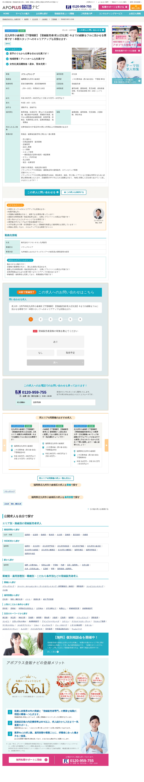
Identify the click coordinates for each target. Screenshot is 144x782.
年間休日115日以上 (26, 608)
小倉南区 (45, 19)
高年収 (5, 608)
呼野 (52, 569)
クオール (88, 625)
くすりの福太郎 (76, 625)
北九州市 (35, 19)
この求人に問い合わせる (90, 30)
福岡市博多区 (91, 550)
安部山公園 (45, 565)
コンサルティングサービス (110, 14)
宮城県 (30, 617)
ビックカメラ (47, 625)
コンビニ (5, 621)
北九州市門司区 (48, 546)
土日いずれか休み (19, 621)
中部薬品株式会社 (62, 629)
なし (40, 353)
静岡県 (38, 617)
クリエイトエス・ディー (81, 621)
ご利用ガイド (90, 2)
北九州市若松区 (63, 546)
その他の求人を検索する (99, 509)
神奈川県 (22, 617)
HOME (6, 14)
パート (28, 599)
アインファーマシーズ (50, 621)
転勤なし (62, 608)
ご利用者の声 (86, 14)
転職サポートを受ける (113, 7)
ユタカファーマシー (10, 629)
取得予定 (70, 353)
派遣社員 (36, 599)
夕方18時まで (51, 608)
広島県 (63, 617)
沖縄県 (85, 535)
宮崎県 (67, 535)
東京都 (5, 617)
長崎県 (43, 535)
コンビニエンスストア (94, 586)
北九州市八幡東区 (48, 550)
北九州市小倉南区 (31, 550)
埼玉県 (13, 617)
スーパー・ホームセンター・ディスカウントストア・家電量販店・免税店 (45, 586)
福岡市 (27, 546)
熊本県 (51, 535)
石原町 (45, 569)
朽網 (62, 565)
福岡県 (26, 19)
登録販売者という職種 (64, 14)
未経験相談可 (87, 608)
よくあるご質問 (103, 2)
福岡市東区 (78, 550)
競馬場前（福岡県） (65, 569)
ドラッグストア (9, 491)
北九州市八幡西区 (65, 550)
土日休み (39, 608)
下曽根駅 (54, 19)
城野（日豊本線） (31, 565)
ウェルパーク (77, 629)
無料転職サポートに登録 (29, 759)
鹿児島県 (76, 535)
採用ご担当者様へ (136, 2)
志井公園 (85, 565)
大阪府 (54, 617)
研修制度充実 (74, 608)
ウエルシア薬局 (99, 621)
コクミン (65, 621)
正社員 (6, 504)
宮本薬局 (48, 629)
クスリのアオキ (36, 629)
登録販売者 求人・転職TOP (11, 19)
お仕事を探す (42, 14)
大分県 (59, 535)
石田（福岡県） (73, 565)
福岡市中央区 (30, 554)
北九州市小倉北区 (94, 546)
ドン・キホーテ (61, 625)
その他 (5, 590)
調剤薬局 (80, 586)
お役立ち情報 (135, 14)
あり (55, 342)
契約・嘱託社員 (16, 504)
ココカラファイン (24, 625)
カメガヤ (24, 629)
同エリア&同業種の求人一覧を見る (54, 478)
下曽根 (55, 565)
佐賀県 (35, 535)
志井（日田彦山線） (32, 569)
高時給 (13, 608)
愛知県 (46, 617)
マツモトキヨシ (8, 625)
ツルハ (36, 625)
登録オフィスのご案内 (119, 2)
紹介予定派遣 (48, 599)
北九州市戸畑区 (78, 546)
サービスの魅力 (22, 14)
